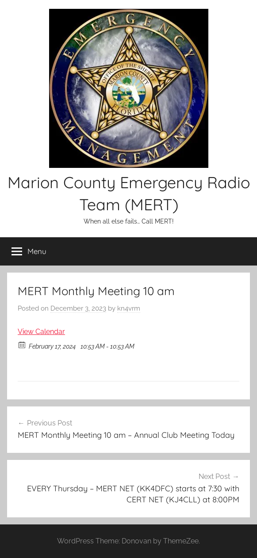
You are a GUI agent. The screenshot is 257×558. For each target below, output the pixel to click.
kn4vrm (128, 308)
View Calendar (41, 331)
